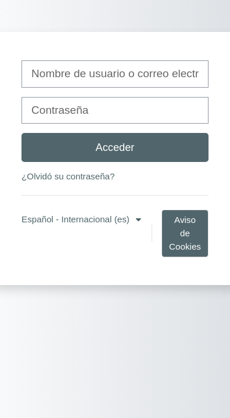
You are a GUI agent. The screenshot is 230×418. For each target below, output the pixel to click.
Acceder (115, 147)
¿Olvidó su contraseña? (67, 176)
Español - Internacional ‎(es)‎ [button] (76, 219)
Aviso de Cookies (185, 233)
